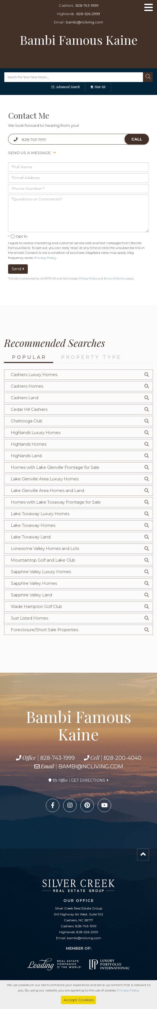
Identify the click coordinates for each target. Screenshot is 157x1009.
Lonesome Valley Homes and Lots (45, 548)
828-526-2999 (88, 14)
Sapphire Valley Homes (34, 583)
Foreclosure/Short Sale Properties (44, 629)
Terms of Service (114, 278)
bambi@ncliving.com (84, 22)
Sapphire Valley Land (31, 594)
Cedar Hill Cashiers (29, 409)
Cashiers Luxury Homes (34, 374)
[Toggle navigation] (148, 8)
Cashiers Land (24, 397)
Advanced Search (68, 87)
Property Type (91, 357)
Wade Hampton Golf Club (36, 606)
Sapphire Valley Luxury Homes (41, 571)
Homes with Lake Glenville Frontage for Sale (55, 467)
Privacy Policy (45, 258)
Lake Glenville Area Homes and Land (47, 490)
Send (18, 268)
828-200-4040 (122, 758)
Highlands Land (26, 455)
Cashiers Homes (27, 386)
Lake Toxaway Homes (33, 525)
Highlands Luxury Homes (35, 432)
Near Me (99, 87)
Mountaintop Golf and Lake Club (43, 560)
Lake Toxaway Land (30, 536)
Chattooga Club (26, 420)
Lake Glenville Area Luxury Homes (44, 478)
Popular (29, 357)
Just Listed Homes (29, 618)
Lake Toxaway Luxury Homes (40, 513)
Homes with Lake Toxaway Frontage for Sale (56, 502)
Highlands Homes (28, 444)
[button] (148, 77)
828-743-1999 (87, 5)
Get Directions (88, 780)
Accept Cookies (79, 999)
